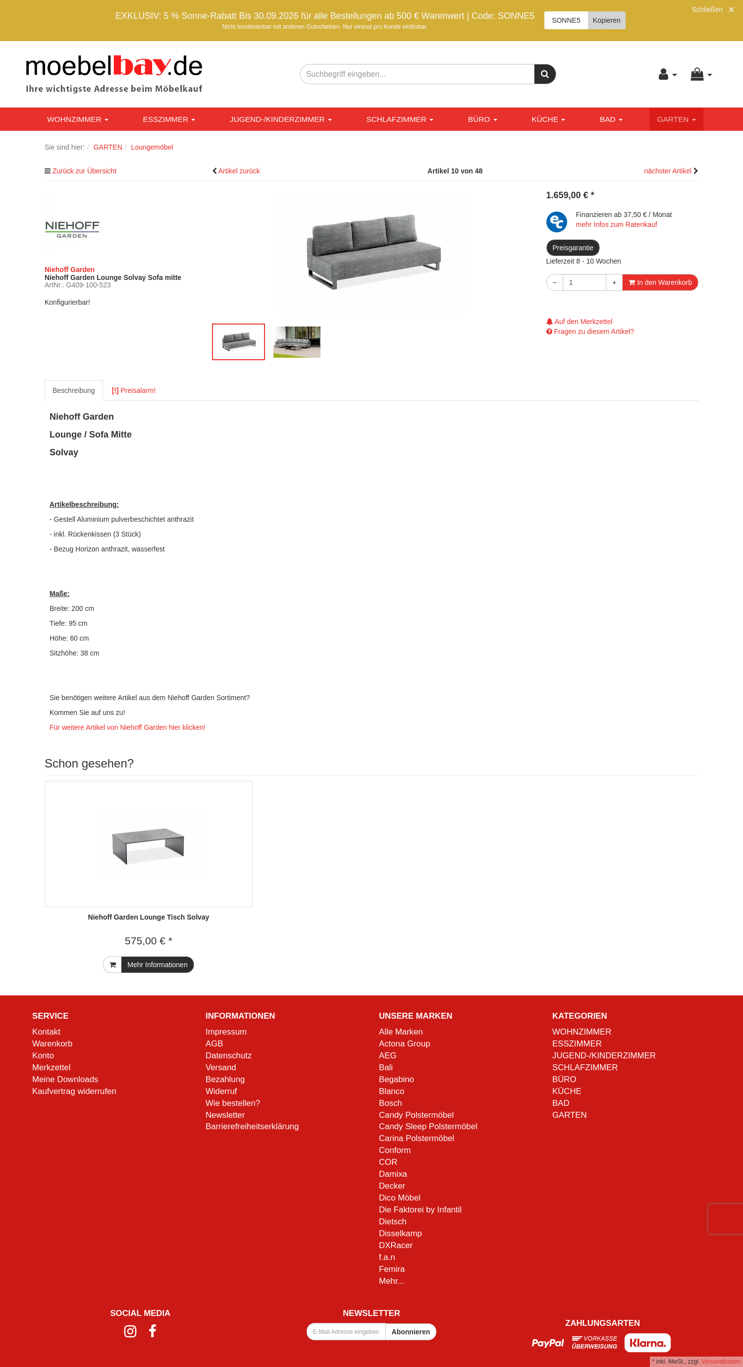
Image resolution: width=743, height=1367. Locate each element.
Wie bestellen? (233, 1103)
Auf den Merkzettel (579, 322)
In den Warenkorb (660, 282)
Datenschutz (229, 1055)
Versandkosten (721, 1361)
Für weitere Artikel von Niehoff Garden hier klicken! (128, 727)
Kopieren (607, 20)
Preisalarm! (134, 390)
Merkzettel (51, 1067)
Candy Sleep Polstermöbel (428, 1126)
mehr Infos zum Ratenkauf (616, 224)
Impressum (226, 1032)
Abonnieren (411, 1332)
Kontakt (46, 1032)
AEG (387, 1055)
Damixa (393, 1174)
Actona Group (404, 1043)
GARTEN (676, 119)
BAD (611, 119)
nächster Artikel (668, 171)
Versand (221, 1067)
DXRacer (396, 1245)
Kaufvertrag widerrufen (74, 1091)
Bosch (390, 1103)
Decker (392, 1186)
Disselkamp (400, 1233)
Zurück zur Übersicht (84, 171)
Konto (43, 1055)
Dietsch (393, 1221)
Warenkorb (52, 1043)
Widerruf (221, 1091)
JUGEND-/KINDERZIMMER (281, 119)
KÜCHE (548, 119)
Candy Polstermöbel (416, 1115)
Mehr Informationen (157, 965)
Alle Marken (401, 1032)
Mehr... (391, 1281)
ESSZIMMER (169, 119)
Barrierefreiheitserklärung (252, 1126)
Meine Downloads (65, 1079)
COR (388, 1162)
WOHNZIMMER (77, 119)
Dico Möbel (400, 1198)
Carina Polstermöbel (416, 1138)
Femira (392, 1269)
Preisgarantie (573, 248)
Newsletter (225, 1115)
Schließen (707, 9)
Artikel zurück (239, 171)
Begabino (396, 1079)
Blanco (391, 1091)
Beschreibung (74, 390)
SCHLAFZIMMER (399, 119)
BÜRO (482, 119)
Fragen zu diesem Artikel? (590, 331)
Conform (395, 1150)
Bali (386, 1067)
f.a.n (387, 1257)
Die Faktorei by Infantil (420, 1209)
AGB (214, 1043)
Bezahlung (225, 1079)
